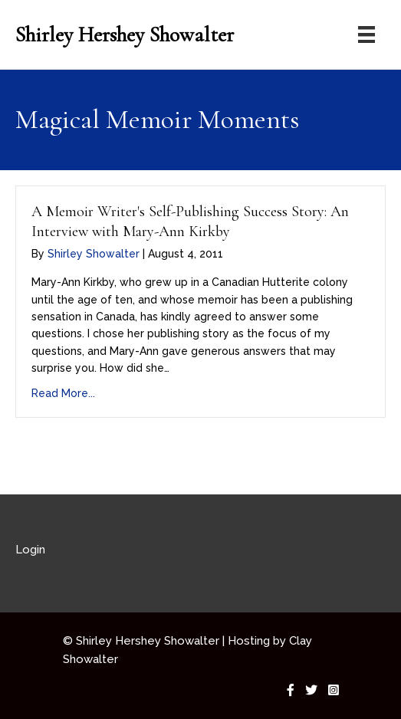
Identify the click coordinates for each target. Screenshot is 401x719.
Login (30, 549)
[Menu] (366, 34)
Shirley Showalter (94, 254)
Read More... (63, 393)
